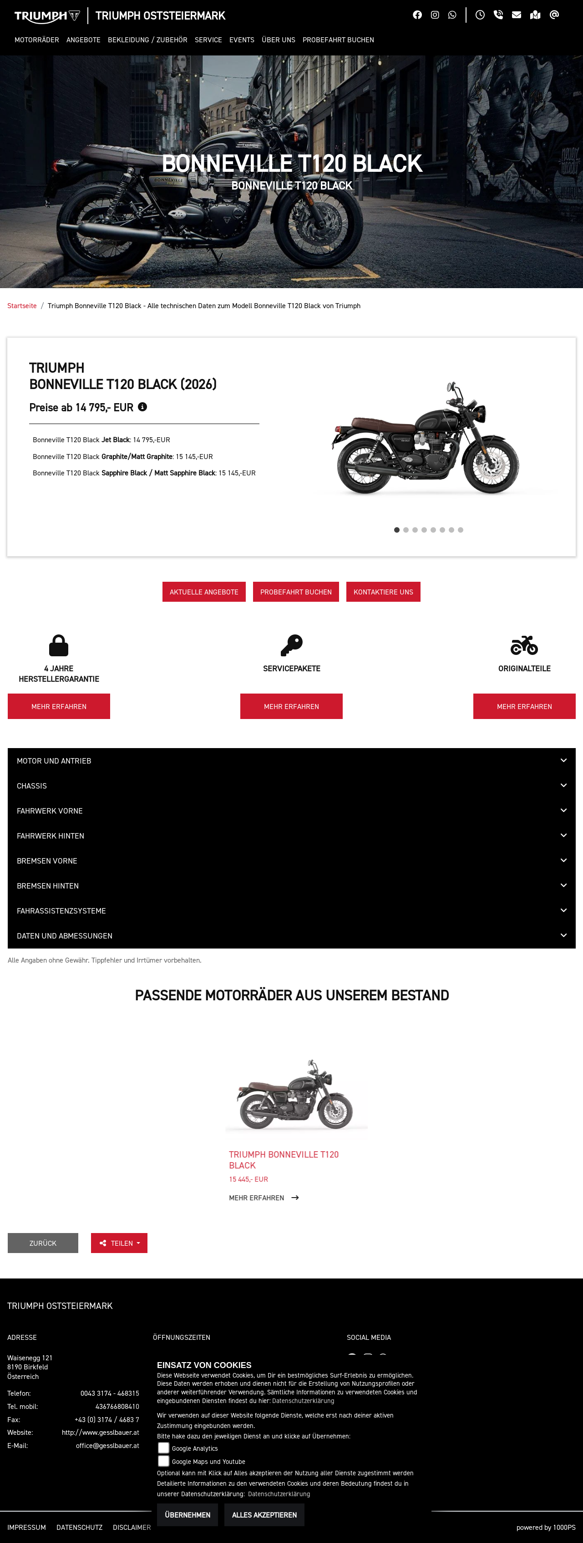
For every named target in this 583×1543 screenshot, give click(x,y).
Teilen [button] (116, 1243)
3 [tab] (415, 527)
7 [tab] (451, 527)
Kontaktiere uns (383, 591)
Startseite (22, 305)
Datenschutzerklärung (303, 1400)
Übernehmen (187, 1514)
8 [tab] (460, 527)
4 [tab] (424, 527)
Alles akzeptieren (264, 1514)
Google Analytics (195, 1448)
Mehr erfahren (58, 706)
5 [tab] (433, 527)
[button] (39, 39)
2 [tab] (406, 527)
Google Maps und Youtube (208, 1461)
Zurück (43, 1243)
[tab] (292, 761)
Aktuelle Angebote (204, 591)
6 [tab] (442, 527)
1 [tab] (397, 527)
